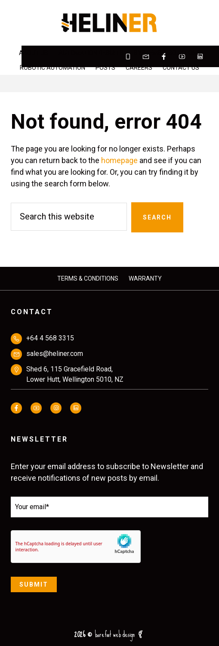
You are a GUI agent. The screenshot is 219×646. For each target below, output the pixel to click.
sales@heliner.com (54, 353)
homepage (119, 160)
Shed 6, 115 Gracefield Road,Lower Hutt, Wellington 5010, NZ (74, 374)
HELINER (109, 23)
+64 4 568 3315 (50, 338)
